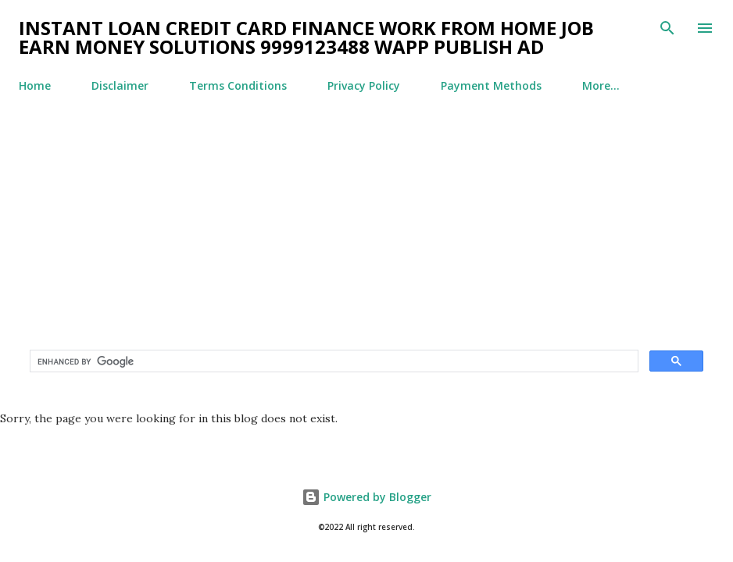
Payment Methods (491, 85)
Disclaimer (119, 85)
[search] (333, 361)
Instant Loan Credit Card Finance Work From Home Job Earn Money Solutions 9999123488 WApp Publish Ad (306, 37)
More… (601, 85)
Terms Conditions (238, 85)
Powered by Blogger (366, 496)
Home (35, 85)
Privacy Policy (363, 85)
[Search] (667, 28)
